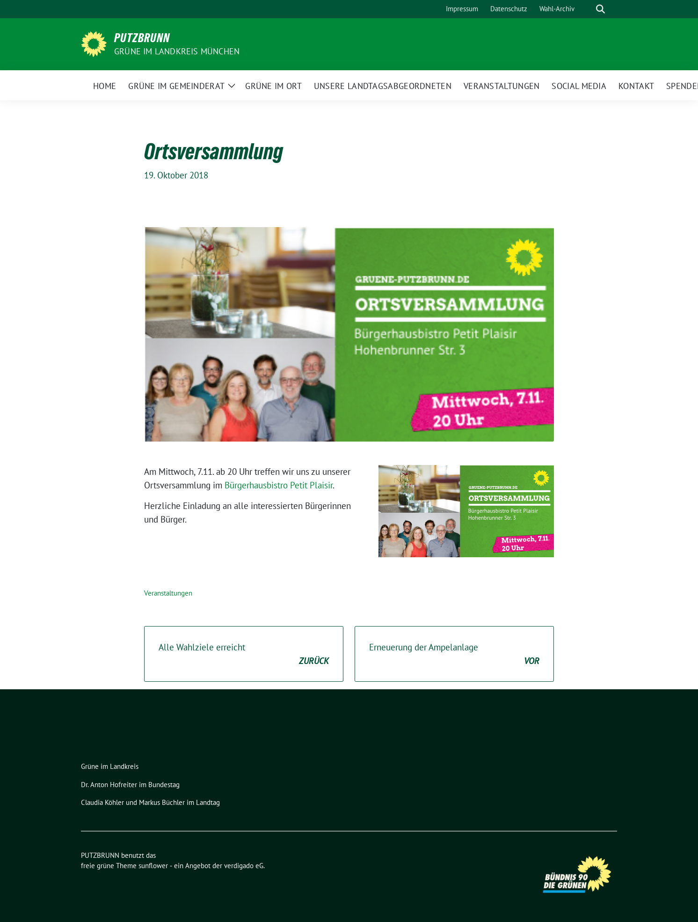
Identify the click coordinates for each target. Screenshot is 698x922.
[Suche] (587, 9)
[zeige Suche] (600, 9)
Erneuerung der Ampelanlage (454, 654)
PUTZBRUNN (142, 38)
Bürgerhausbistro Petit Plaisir (279, 485)
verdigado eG (243, 865)
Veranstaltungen (168, 593)
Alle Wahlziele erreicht (244, 654)
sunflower (153, 865)
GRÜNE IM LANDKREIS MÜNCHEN (177, 51)
